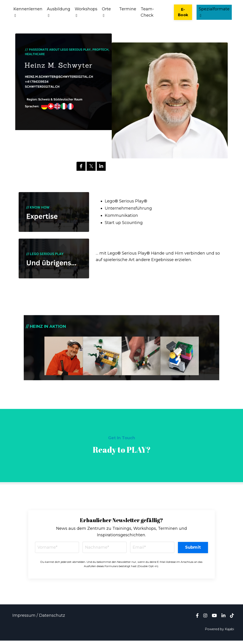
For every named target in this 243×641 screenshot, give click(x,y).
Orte (106, 12)
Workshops (86, 12)
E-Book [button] (183, 12)
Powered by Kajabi (219, 629)
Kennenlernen (27, 12)
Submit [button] (193, 547)
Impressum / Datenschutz (38, 615)
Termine (127, 9)
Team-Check (147, 12)
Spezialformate (214, 12)
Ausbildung (58, 12)
